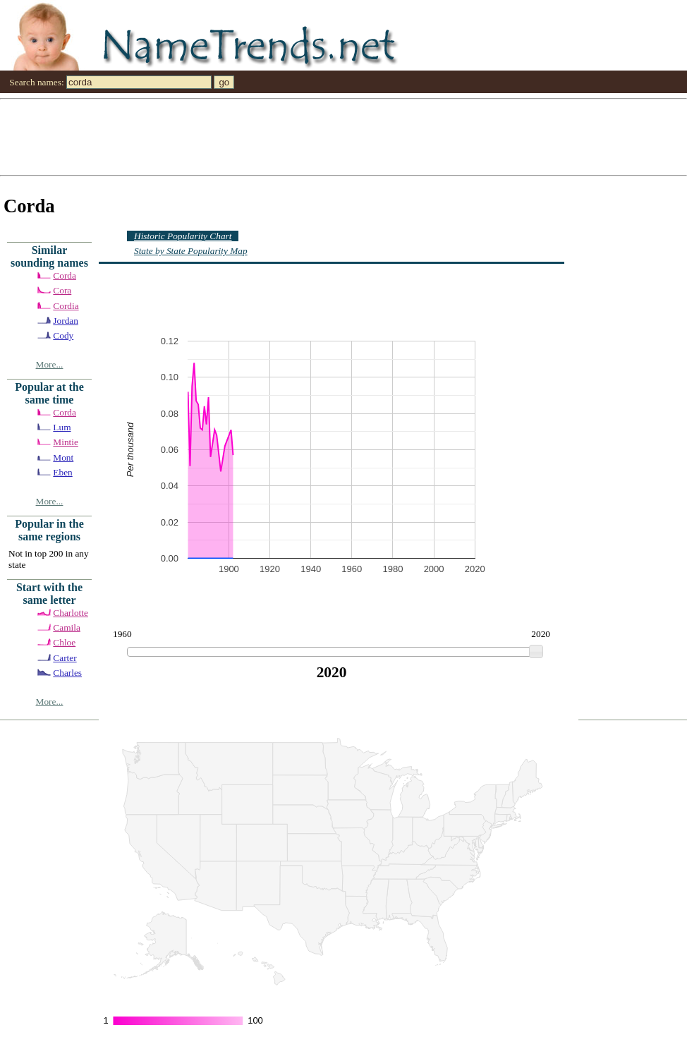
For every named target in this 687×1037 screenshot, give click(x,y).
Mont (63, 457)
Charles (67, 672)
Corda (64, 275)
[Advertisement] (188, 136)
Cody (63, 335)
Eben (62, 472)
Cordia (65, 306)
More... (49, 364)
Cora (62, 290)
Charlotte (70, 612)
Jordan (65, 320)
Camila (66, 627)
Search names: (36, 82)
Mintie (65, 442)
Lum (62, 427)
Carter (64, 658)
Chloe (64, 642)
